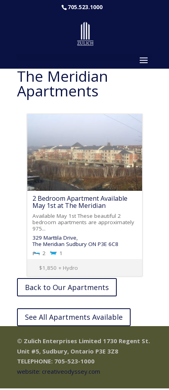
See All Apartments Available (74, 317)
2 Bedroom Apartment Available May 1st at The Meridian (79, 202)
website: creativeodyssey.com (58, 371)
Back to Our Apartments (67, 287)
